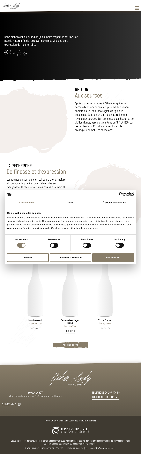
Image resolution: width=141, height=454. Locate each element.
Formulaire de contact (105, 397)
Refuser (28, 257)
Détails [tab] (70, 202)
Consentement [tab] (26, 202)
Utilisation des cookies (52, 448)
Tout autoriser (113, 257)
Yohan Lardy (32, 448)
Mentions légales (74, 448)
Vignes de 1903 (35, 322)
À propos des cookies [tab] (114, 202)
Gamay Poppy (105, 322)
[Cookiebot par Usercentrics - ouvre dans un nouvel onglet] (121, 194)
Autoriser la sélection (70, 257)
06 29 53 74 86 (112, 392)
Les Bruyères (70, 323)
